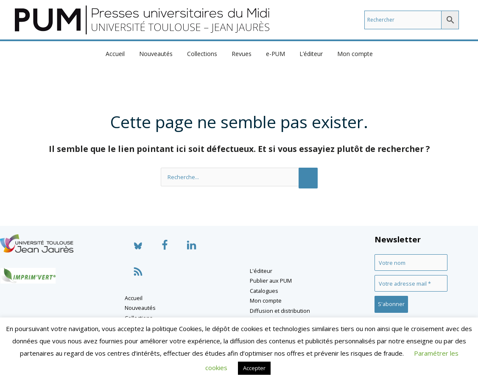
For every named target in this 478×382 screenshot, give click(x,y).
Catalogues (264, 291)
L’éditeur (306, 54)
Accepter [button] (254, 368)
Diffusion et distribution (280, 311)
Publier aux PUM (271, 280)
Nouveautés (161, 54)
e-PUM (272, 54)
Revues (242, 54)
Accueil (122, 54)
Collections (205, 54)
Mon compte (347, 54)
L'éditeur (261, 271)
